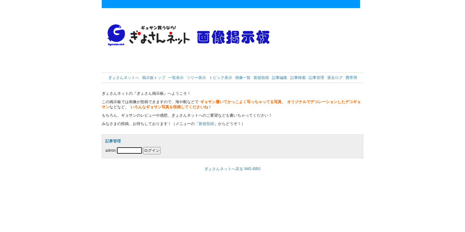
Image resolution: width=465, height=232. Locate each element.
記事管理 (316, 77)
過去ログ (335, 77)
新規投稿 (261, 77)
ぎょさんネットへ (123, 77)
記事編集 (279, 77)
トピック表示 (220, 77)
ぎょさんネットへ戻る (223, 169)
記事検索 (298, 77)
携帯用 (351, 77)
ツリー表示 (196, 77)
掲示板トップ (153, 77)
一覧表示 (176, 77)
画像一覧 (243, 77)
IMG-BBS (252, 169)
